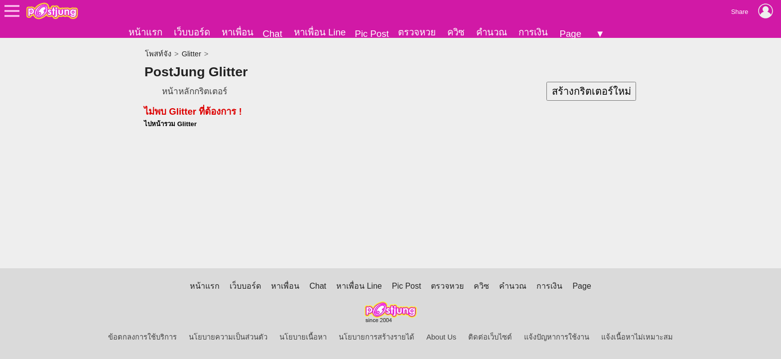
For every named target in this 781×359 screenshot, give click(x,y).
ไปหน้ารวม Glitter (170, 124)
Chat (272, 33)
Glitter (191, 54)
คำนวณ (491, 32)
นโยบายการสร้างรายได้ (376, 337)
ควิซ (456, 32)
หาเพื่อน (238, 32)
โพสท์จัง (158, 54)
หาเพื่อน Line (320, 32)
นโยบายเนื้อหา (303, 337)
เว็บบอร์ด (192, 32)
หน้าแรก (145, 32)
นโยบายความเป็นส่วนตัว (228, 337)
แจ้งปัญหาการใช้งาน (556, 337)
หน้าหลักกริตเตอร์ (194, 91)
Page (570, 33)
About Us (441, 337)
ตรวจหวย (417, 32)
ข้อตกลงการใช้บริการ (142, 337)
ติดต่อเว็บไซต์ (490, 337)
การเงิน (533, 32)
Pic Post (372, 33)
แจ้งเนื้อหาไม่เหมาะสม (637, 337)
